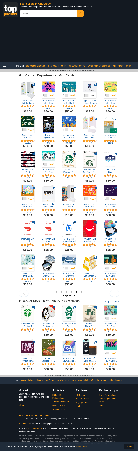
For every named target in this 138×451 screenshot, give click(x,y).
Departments (46, 75)
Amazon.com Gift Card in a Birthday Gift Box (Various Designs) (110, 240)
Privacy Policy (58, 405)
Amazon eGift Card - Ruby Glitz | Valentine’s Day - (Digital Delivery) (90, 240)
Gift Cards (26, 75)
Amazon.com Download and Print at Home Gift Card (69, 359)
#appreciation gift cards (88, 380)
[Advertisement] (69, 41)
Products (79, 406)
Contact (102, 405)
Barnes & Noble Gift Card (89, 325)
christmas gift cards (122, 66)
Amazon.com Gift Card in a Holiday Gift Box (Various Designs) (48, 325)
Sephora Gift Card (27, 170)
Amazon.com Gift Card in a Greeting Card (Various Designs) (27, 101)
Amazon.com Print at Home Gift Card (28, 359)
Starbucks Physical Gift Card (69, 170)
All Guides (80, 395)
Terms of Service (59, 409)
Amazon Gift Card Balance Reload (90, 359)
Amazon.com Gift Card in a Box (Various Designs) (48, 274)
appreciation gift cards (35, 66)
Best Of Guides (82, 399)
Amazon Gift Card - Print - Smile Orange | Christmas (48, 205)
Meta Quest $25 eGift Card (69, 240)
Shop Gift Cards (112, 301)
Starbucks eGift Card (69, 325)
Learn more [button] (81, 446)
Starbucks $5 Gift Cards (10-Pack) (89, 170)
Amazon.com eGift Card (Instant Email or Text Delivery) (28, 136)
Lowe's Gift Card (110, 170)
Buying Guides (82, 402)
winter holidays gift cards (99, 66)
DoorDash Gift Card (27, 240)
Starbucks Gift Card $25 (27, 325)
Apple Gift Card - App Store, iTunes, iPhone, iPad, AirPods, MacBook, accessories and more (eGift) (90, 101)
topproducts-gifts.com (33, 428)
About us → (24, 405)
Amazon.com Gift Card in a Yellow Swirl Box (89, 274)
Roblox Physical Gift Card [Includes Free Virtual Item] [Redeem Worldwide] (48, 136)
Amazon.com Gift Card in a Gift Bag (110, 136)
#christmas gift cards (67, 380)
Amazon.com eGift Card (48, 101)
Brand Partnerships (107, 395)
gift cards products (77, 66)
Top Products (25, 424)
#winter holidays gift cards (32, 380)
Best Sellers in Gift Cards (35, 3)
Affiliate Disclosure (60, 402)
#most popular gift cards (111, 380)
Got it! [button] (129, 446)
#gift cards (51, 380)
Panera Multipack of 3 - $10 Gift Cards (48, 359)
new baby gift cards (57, 66)
